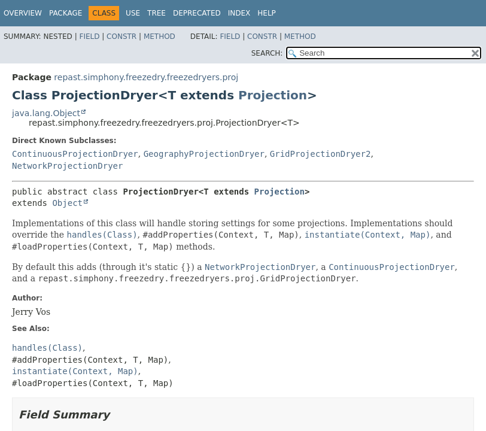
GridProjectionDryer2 (320, 154)
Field (89, 36)
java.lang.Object (46, 113)
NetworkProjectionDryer (67, 166)
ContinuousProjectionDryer (75, 154)
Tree (156, 13)
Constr (121, 36)
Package (65, 13)
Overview (23, 13)
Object (67, 203)
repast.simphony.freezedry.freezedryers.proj (146, 77)
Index (239, 13)
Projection (272, 95)
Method (159, 36)
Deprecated (197, 13)
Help (266, 13)
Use (133, 13)
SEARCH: (267, 53)
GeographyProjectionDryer (204, 154)
